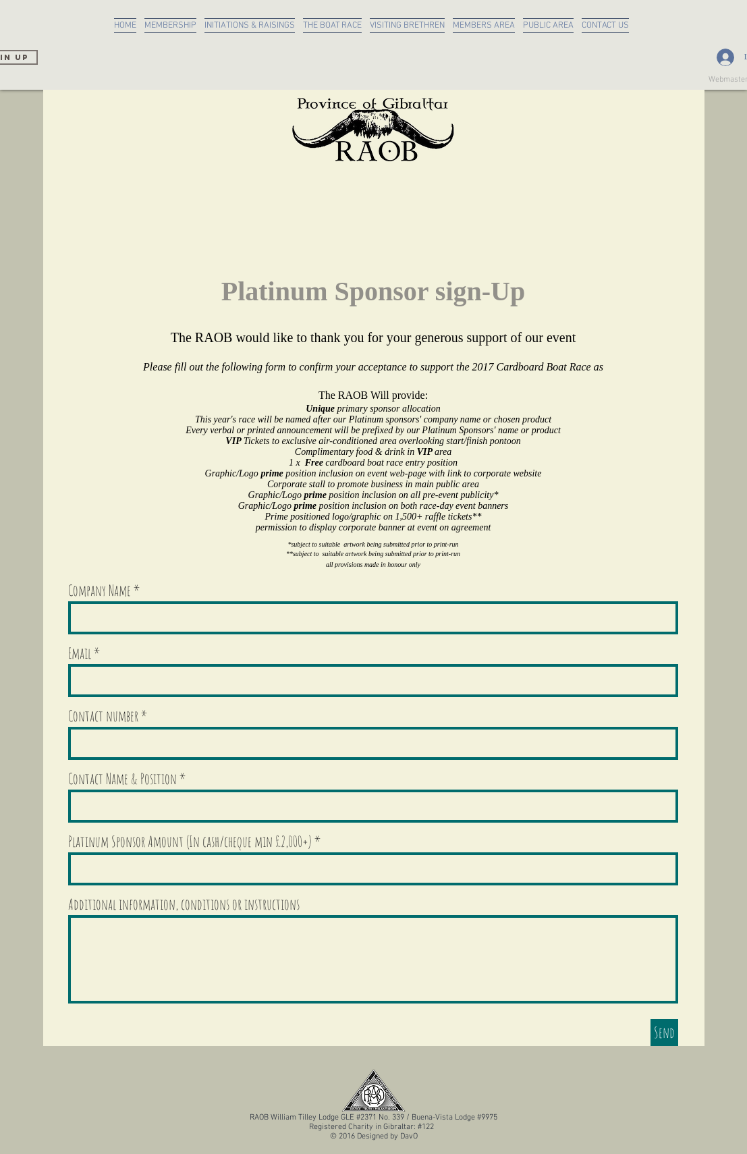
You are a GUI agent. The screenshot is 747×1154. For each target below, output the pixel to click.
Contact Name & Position (122, 778)
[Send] (664, 1032)
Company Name (99, 590)
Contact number (103, 716)
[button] (249, 25)
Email (79, 653)
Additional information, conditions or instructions (184, 904)
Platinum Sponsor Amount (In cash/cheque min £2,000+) (190, 841)
